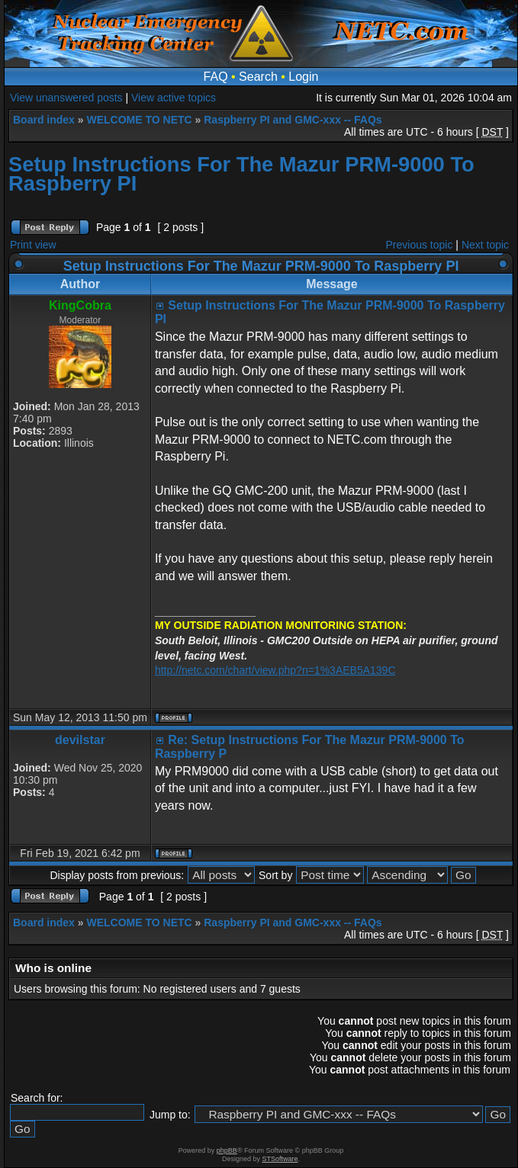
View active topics (173, 97)
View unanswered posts (66, 97)
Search (258, 76)
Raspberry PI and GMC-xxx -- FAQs (292, 120)
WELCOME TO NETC (138, 120)
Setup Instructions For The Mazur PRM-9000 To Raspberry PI (241, 173)
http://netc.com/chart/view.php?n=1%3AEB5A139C (275, 670)
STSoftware (280, 1159)
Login (303, 76)
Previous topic (419, 245)
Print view (33, 245)
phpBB (227, 1150)
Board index (44, 120)
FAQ (216, 76)
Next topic (485, 245)
